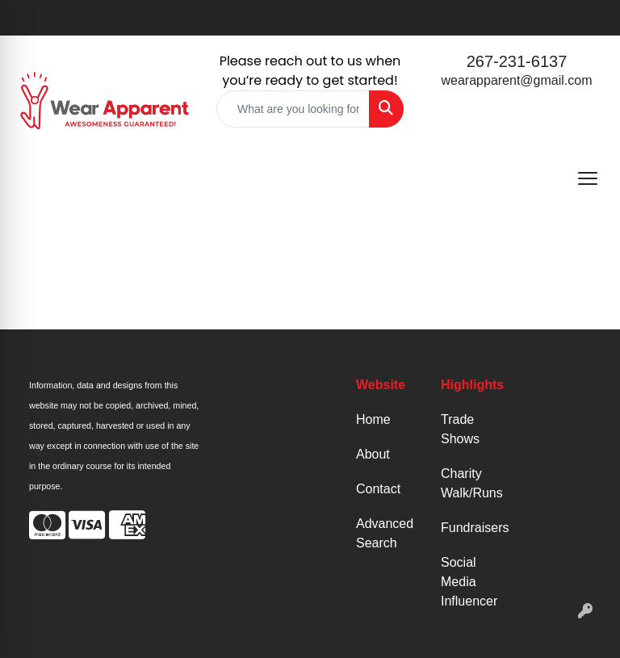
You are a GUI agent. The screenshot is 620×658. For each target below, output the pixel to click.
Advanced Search (384, 533)
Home (373, 419)
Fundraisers (473, 527)
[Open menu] (588, 178)
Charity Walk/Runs (472, 483)
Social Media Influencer (469, 581)
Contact (378, 489)
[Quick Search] (293, 109)
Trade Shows (460, 429)
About (373, 454)
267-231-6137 (517, 61)
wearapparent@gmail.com (517, 80)
